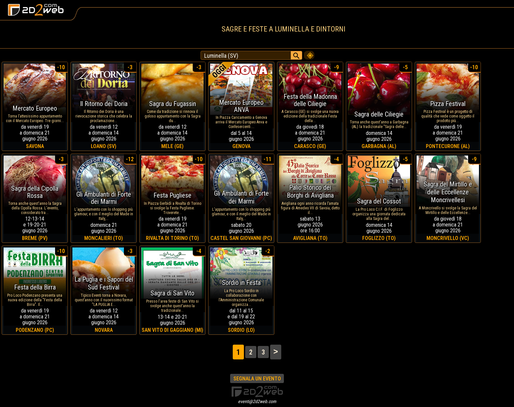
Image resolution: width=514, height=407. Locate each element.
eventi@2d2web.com (257, 401)
